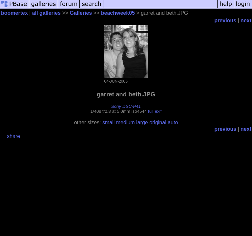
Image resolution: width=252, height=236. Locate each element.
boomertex (14, 13)
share (13, 136)
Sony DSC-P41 (126, 106)
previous (225, 20)
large (142, 122)
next (246, 20)
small (108, 122)
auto (173, 122)
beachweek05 (118, 13)
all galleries (46, 13)
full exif (154, 111)
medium (125, 122)
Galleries (81, 13)
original (157, 122)
